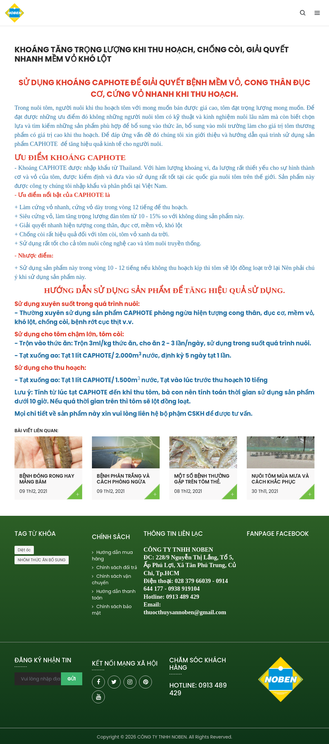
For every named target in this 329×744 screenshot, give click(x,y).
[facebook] (98, 682)
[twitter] (114, 682)
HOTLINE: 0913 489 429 (198, 689)
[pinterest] (145, 682)
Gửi (71, 679)
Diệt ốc (24, 550)
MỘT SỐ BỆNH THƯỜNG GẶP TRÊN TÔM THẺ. (201, 479)
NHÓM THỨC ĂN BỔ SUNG (41, 560)
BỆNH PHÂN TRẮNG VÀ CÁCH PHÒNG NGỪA (123, 479)
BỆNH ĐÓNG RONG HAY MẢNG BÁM (46, 479)
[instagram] (130, 682)
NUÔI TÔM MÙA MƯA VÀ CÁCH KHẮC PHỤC (280, 479)
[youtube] (98, 696)
